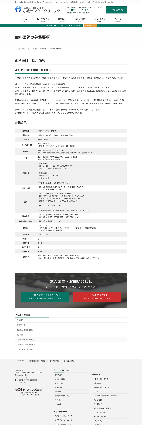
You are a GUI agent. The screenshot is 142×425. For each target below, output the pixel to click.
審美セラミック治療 (100, 416)
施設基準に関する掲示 (25, 330)
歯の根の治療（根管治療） (102, 387)
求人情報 (20, 334)
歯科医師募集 (54, 361)
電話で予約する (90, 25)
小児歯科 (96, 391)
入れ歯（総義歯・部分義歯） (103, 408)
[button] (45, 297)
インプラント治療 (99, 412)
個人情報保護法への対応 (37, 361)
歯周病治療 (97, 383)
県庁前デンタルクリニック (63, 416)
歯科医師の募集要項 (26, 339)
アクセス (58, 400)
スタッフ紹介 (59, 383)
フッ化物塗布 (98, 400)
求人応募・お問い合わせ (27, 349)
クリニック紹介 (22, 314)
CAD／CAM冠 (98, 421)
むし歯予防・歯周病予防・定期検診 (105, 396)
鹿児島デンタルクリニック (63, 420)
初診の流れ (58, 375)
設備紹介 (20, 320)
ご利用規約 (20, 361)
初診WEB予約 (116, 10)
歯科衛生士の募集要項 (26, 344)
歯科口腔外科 (98, 404)
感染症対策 (21, 325)
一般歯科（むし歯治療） (101, 379)
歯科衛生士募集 (69, 361)
